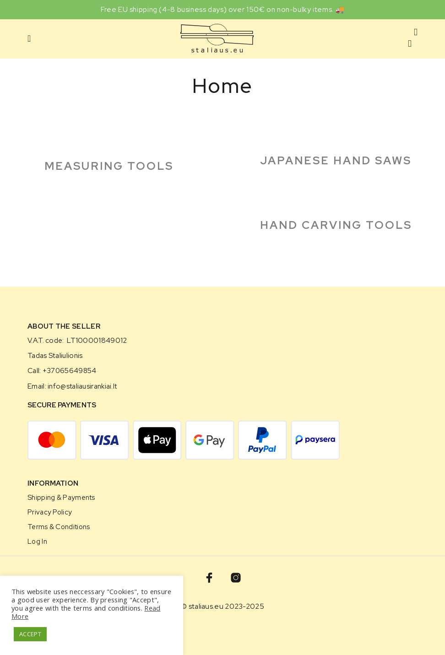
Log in (37, 541)
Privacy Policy (49, 512)
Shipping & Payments (61, 497)
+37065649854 (70, 370)
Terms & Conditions (58, 526)
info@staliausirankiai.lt (82, 386)
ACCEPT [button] (30, 634)
